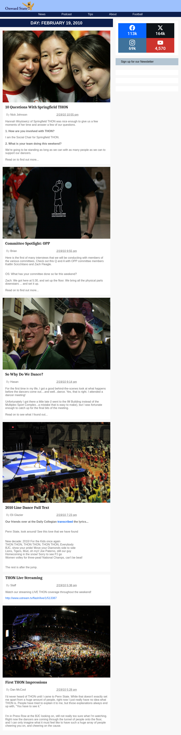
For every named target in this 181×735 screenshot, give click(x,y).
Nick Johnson (18, 114)
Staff (13, 585)
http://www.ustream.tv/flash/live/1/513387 (31, 598)
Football (138, 14)
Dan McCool (18, 689)
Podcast (67, 14)
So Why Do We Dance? (24, 374)
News (41, 14)
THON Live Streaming (23, 578)
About (112, 14)
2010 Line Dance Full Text (27, 507)
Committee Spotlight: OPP (27, 243)
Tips (90, 14)
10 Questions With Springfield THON (36, 107)
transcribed (65, 521)
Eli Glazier (16, 514)
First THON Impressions (26, 682)
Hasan (14, 381)
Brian (13, 250)
